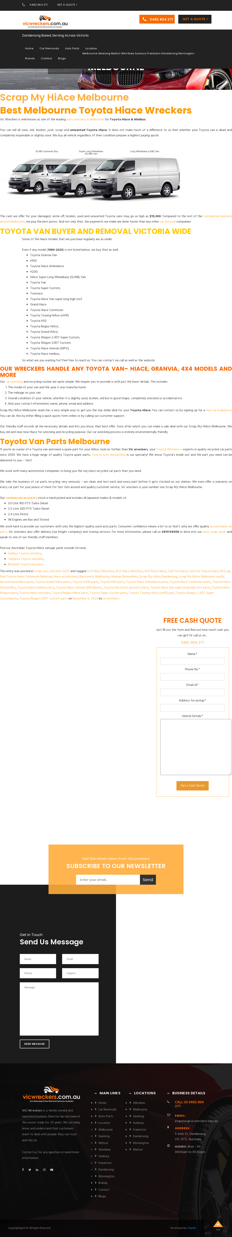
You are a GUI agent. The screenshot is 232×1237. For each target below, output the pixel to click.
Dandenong (106, 1169)
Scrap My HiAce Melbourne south (201, 576)
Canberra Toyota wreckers (26, 559)
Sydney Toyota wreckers (25, 553)
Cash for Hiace (177, 571)
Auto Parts (72, 48)
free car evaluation (218, 410)
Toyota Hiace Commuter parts (190, 582)
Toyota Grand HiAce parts (53, 582)
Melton (103, 1143)
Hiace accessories (65, 576)
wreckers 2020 (60, 571)
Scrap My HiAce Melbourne (64, 97)
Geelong (104, 1136)
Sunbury (103, 1156)
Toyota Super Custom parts (108, 593)
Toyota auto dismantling (109, 455)
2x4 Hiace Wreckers (100, 571)
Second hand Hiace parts (17, 582)
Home (29, 48)
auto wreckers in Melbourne (85, 119)
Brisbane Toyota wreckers (25, 564)
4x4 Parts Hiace (155, 571)
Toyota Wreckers (168, 449)
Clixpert (191, 1228)
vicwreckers (111, 598)
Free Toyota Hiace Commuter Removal (26, 576)
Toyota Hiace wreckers (35, 593)
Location (91, 48)
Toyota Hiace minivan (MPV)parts (79, 587)
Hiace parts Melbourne (94, 576)
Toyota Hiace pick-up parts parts (125, 587)
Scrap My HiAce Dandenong (158, 576)
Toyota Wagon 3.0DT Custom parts (43, 598)
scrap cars (41, 571)
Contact (46, 58)
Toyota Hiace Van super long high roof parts (180, 587)
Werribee (104, 1149)
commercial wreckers (21, 498)
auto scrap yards (214, 532)
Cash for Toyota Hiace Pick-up (209, 571)
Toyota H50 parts (112, 582)
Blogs (62, 58)
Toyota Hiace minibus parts (36, 587)
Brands (30, 58)
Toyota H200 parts (85, 582)
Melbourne (105, 1129)
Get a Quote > (195, 18)
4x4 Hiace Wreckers (129, 571)
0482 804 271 (39, 5)
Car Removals (49, 48)
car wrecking (14, 381)
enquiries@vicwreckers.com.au (196, 1118)
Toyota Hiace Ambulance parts (147, 582)
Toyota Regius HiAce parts (70, 593)
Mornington (106, 1176)
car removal (167, 221)
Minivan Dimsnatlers (124, 576)
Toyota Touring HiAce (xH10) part (151, 593)
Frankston (105, 1163)
